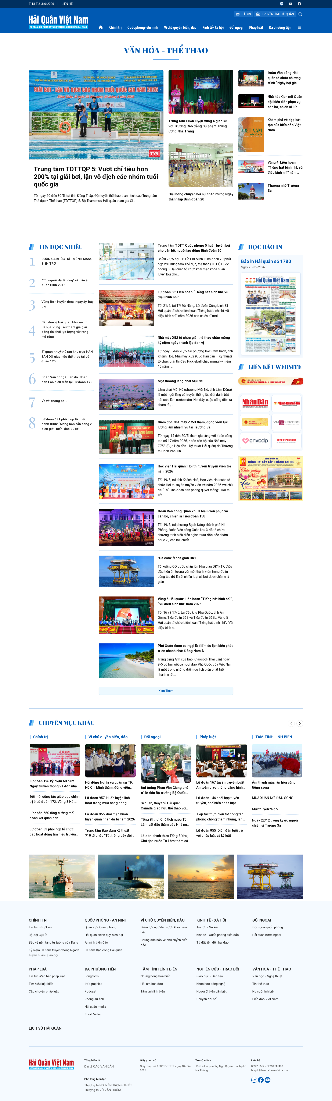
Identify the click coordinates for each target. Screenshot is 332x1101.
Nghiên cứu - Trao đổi (217, 969)
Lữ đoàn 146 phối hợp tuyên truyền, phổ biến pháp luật (217, 800)
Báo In (243, 14)
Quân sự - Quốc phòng (100, 927)
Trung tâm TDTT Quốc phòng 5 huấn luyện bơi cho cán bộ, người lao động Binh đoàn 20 (194, 248)
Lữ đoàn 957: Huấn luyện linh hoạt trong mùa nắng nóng (107, 800)
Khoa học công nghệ (210, 984)
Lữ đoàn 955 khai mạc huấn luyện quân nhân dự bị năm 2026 (110, 816)
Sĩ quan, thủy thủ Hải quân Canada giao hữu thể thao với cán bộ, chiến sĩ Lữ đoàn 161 (163, 806)
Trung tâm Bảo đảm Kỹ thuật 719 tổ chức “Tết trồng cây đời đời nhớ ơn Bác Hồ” (108, 833)
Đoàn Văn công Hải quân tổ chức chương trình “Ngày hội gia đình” (284, 78)
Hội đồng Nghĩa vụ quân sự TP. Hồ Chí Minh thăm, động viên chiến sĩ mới (109, 785)
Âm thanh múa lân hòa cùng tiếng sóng (274, 785)
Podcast (90, 991)
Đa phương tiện (280, 27)
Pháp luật (256, 27)
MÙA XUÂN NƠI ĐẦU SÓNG (272, 798)
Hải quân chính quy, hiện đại (104, 935)
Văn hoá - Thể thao (271, 969)
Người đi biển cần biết (211, 991)
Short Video (93, 1014)
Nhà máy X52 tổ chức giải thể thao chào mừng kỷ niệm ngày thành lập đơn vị (194, 340)
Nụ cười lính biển (263, 991)
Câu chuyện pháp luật (44, 991)
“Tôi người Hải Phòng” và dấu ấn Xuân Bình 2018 (65, 282)
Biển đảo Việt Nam (265, 999)
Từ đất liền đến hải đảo (212, 942)
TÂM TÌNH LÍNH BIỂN (273, 737)
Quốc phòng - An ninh (142, 27)
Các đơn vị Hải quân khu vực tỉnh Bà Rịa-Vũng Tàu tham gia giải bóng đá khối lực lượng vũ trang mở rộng (66, 329)
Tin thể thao (260, 984)
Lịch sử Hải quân (45, 1028)
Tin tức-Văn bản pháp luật (47, 976)
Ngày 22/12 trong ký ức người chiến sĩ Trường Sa (275, 822)
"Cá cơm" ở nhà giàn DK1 (177, 558)
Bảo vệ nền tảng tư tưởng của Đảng (53, 942)
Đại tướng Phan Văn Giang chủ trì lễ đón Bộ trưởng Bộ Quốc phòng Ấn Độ (164, 790)
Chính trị (115, 27)
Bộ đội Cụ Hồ (38, 935)
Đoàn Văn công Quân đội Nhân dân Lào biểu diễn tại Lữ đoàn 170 (67, 379)
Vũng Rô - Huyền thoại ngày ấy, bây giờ (67, 304)
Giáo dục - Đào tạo (209, 976)
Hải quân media (95, 1007)
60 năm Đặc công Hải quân (103, 950)
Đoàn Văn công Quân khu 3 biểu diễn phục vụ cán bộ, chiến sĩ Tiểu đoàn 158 (193, 513)
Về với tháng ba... (54, 401)
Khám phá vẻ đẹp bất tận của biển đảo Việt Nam (284, 125)
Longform (92, 976)
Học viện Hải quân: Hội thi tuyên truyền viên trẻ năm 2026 (194, 468)
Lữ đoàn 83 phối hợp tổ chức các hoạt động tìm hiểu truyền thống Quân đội (53, 832)
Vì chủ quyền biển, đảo (180, 27)
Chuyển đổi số (206, 999)
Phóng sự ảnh (94, 999)
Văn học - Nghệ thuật (267, 976)
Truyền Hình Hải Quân (275, 14)
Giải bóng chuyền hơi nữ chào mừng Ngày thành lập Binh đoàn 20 (201, 196)
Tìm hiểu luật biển (41, 984)
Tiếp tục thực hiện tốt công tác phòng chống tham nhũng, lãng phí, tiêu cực (220, 817)
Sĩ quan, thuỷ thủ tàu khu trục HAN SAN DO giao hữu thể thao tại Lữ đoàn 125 (67, 356)
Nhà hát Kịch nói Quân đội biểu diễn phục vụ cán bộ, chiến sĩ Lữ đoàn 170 (285, 102)
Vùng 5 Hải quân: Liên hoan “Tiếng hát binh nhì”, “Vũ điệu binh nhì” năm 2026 (195, 601)
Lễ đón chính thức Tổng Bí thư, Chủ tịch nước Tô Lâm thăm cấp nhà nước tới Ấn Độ (165, 839)
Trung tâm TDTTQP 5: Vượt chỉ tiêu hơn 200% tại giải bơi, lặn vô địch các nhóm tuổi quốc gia (96, 176)
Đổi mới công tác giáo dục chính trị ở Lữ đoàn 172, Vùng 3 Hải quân (55, 799)
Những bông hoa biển (155, 976)
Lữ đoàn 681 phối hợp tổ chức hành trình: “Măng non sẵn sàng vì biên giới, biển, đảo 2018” (67, 424)
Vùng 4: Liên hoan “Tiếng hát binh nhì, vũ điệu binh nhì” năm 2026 (285, 167)
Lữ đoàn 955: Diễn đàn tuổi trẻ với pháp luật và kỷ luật (219, 833)
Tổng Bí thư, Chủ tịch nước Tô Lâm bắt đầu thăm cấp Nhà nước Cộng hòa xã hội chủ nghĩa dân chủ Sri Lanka (166, 822)
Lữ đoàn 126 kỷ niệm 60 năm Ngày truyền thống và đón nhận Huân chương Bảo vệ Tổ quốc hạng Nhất (54, 784)
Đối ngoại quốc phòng (267, 927)
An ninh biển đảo (96, 942)
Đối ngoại (236, 27)
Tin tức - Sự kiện (40, 927)
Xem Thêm (166, 690)
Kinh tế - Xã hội (213, 27)
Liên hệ (67, 4)
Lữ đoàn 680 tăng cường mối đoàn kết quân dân (52, 815)
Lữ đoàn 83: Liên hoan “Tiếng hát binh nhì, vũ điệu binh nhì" (193, 294)
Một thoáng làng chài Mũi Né (180, 381)
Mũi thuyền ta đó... (266, 809)
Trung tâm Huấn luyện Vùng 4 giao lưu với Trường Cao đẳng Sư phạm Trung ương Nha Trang (198, 126)
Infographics (93, 984)
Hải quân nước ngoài (266, 935)
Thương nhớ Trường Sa (283, 188)
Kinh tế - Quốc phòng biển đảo (217, 935)
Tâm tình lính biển (159, 969)
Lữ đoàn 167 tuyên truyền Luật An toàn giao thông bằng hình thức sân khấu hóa (220, 785)
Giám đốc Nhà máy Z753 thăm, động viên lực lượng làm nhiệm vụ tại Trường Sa (193, 424)
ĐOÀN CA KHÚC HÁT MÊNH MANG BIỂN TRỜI (67, 261)
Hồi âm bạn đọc (152, 984)
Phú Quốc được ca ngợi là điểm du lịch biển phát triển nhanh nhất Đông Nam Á (195, 648)
